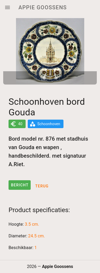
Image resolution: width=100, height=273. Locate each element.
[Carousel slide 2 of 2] (56, 78)
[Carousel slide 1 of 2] (44, 78)
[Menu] (7, 7)
